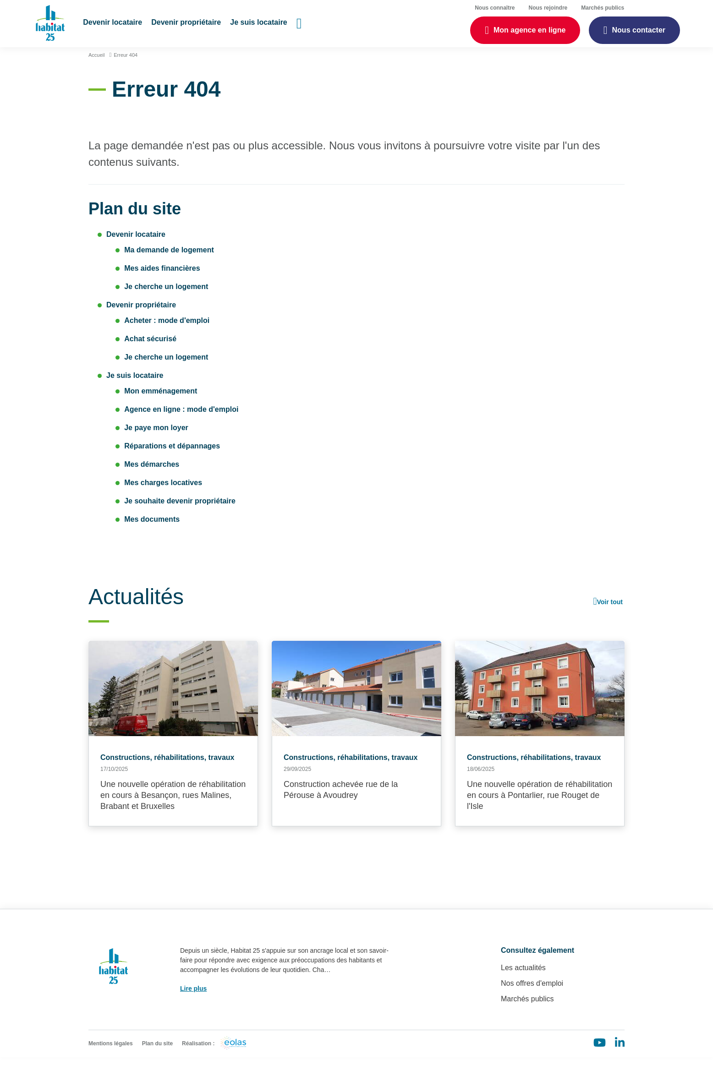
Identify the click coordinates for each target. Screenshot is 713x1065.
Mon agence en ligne (529, 32)
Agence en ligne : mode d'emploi (181, 417)
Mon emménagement (160, 399)
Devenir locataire (135, 242)
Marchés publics (527, 1006)
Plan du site (157, 1051)
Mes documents (152, 527)
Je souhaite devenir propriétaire (180, 509)
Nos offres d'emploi (532, 991)
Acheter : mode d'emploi (166, 328)
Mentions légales (110, 1051)
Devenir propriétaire (141, 313)
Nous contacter (638, 32)
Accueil (96, 63)
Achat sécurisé (150, 346)
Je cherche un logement (166, 294)
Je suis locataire (135, 383)
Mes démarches (151, 472)
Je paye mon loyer (156, 435)
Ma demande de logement (169, 258)
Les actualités (523, 975)
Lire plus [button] (193, 996)
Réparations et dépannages (172, 454)
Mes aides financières (162, 276)
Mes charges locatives (163, 490)
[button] (115, 27)
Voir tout (610, 609)
